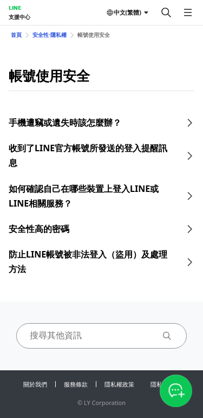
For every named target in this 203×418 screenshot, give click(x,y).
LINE (15, 7)
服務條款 (76, 384)
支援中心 (19, 17)
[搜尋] (166, 12)
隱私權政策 (119, 384)
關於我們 (35, 384)
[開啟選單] (188, 12)
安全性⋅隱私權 (49, 34)
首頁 (16, 34)
